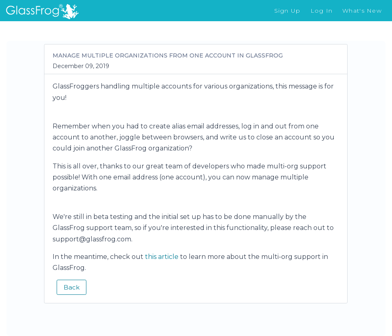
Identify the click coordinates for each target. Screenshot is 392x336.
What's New (362, 10)
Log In (322, 10)
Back (71, 287)
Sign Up (287, 10)
